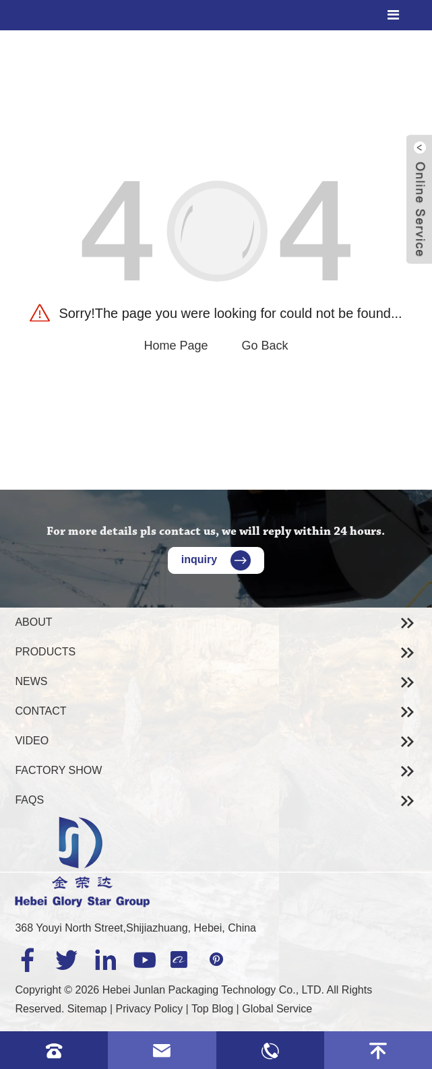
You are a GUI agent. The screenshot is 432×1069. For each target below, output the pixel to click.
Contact (40, 711)
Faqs (29, 800)
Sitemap (87, 1008)
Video (32, 740)
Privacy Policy (149, 1008)
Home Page (176, 345)
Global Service (277, 1008)
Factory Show (58, 770)
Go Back (265, 345)
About (33, 622)
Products (45, 651)
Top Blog (212, 1008)
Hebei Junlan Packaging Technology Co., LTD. (213, 990)
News (31, 681)
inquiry (216, 559)
